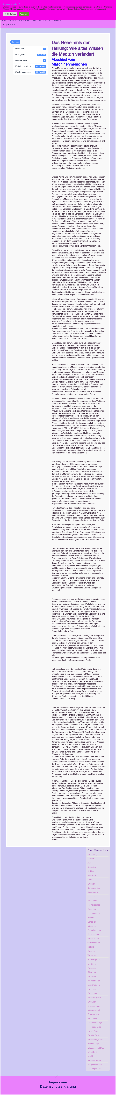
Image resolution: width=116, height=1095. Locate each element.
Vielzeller (92, 926)
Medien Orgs (93, 1044)
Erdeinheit (91, 1052)
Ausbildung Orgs (95, 1040)
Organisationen (94, 930)
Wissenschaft (93, 939)
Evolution (91, 909)
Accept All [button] (23, 14)
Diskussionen (93, 935)
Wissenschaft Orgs (96, 1048)
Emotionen (92, 901)
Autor (89, 863)
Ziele (89, 880)
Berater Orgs (93, 1035)
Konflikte (91, 897)
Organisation (93, 1014)
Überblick (91, 867)
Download (15, 42)
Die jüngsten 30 (94, 1069)
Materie (91, 918)
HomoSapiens (93, 960)
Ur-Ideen (91, 871)
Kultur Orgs (93, 1031)
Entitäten (91, 884)
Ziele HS (92, 972)
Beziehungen (93, 893)
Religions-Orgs (94, 1027)
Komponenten (93, 888)
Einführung (92, 855)
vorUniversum (94, 914)
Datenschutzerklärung (58, 1086)
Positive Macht (94, 1061)
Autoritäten (92, 1019)
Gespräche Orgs (95, 1023)
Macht (90, 1056)
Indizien (90, 859)
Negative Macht (95, 1065)
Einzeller (92, 922)
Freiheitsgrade (93, 905)
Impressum (11, 24)
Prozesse (91, 876)
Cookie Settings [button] (10, 14)
